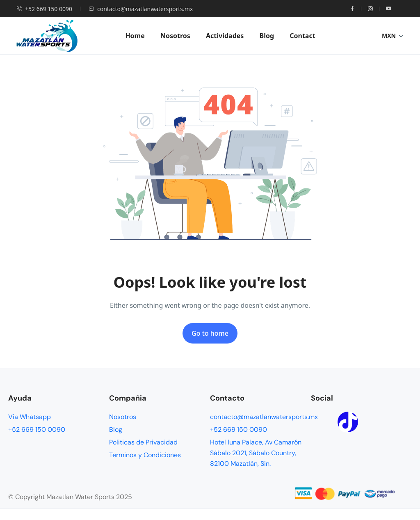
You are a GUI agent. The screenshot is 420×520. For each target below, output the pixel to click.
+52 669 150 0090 (44, 9)
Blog (267, 35)
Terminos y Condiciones (145, 455)
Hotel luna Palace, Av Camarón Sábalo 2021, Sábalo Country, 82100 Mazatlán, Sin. (255, 453)
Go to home (210, 333)
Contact (302, 35)
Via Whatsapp (29, 416)
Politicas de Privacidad (143, 442)
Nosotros (175, 35)
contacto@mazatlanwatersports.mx (141, 9)
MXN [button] (393, 35)
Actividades (225, 35)
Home (134, 35)
